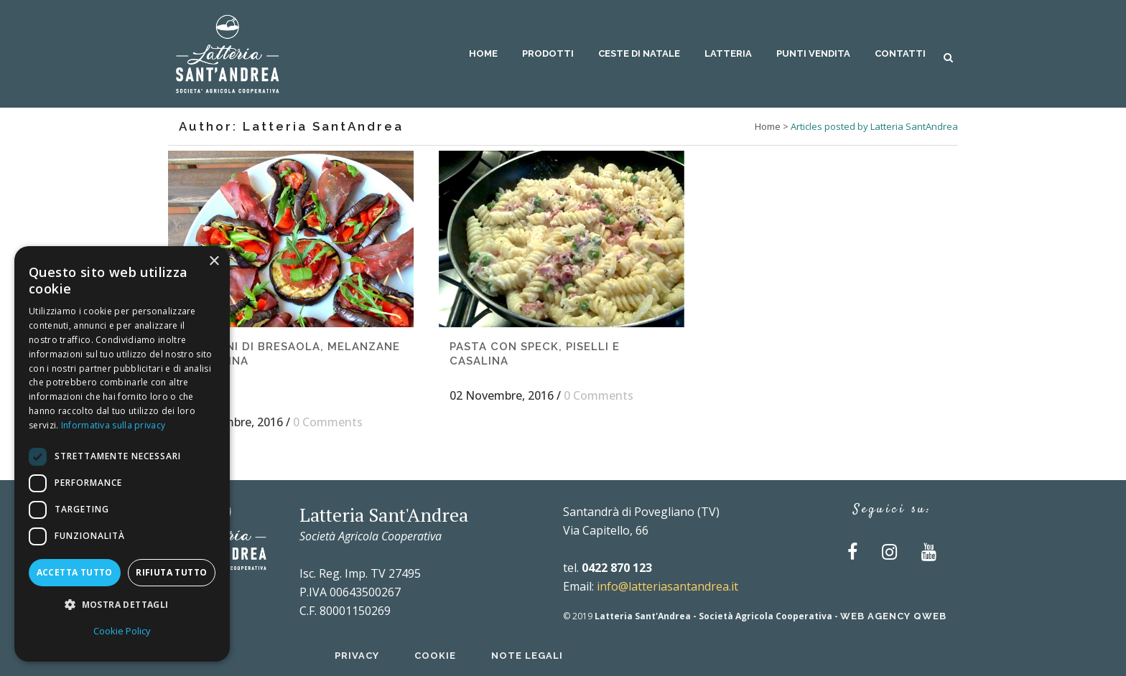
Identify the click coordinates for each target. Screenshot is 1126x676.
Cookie (435, 655)
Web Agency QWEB (893, 616)
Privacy (357, 655)
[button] (122, 605)
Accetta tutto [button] (75, 572)
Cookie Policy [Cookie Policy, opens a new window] (122, 630)
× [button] (213, 261)
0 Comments (328, 422)
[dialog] (122, 454)
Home (768, 126)
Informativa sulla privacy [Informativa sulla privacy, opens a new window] (113, 425)
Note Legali (527, 655)
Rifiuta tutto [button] (171, 572)
